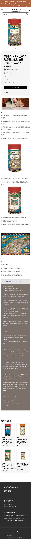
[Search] (27, 14)
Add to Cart (15, 87)
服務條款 (10, 538)
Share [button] (6, 92)
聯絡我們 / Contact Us (10, 506)
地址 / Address (8, 504)
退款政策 (21, 538)
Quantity (6, 80)
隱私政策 (15, 538)
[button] (2, 10)
